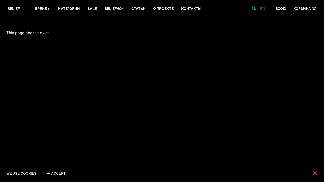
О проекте (163, 9)
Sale (92, 9)
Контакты (191, 9)
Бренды (43, 9)
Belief (14, 9)
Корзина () (304, 9)
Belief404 (114, 9)
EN (262, 9)
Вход (281, 9)
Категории (69, 9)
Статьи (138, 9)
